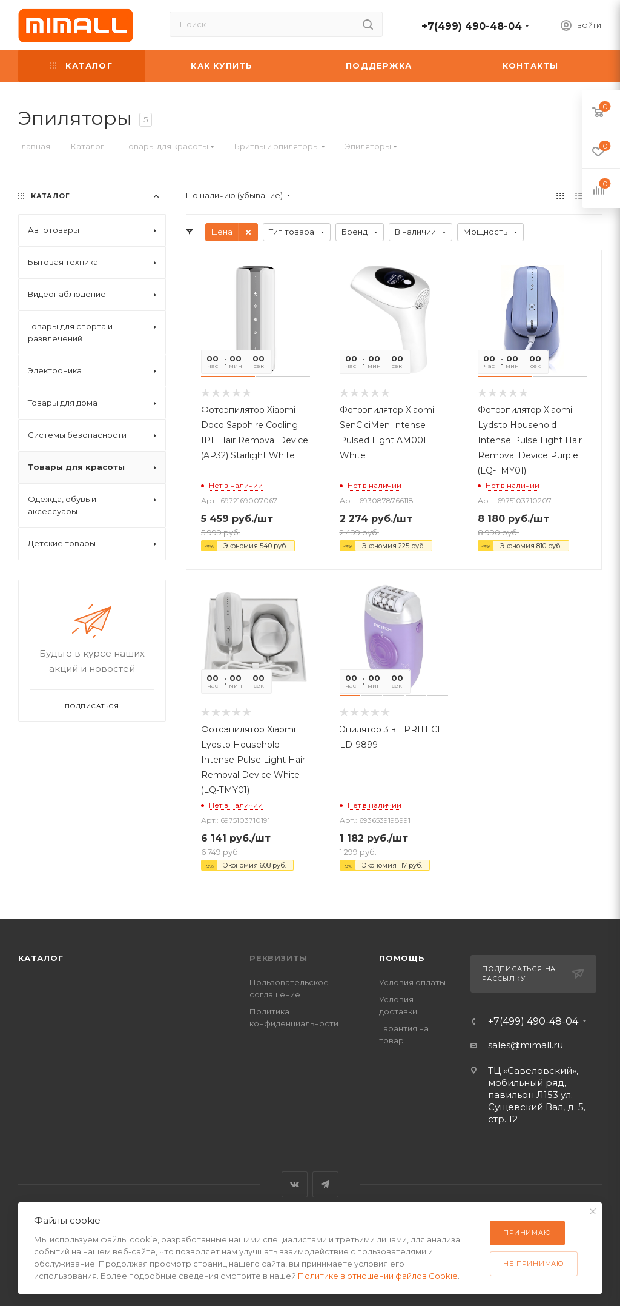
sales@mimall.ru (525, 1045)
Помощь (402, 958)
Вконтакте (295, 1184)
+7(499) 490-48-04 (471, 26)
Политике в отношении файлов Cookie (378, 1276)
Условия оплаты (412, 982)
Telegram (325, 1184)
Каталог (41, 958)
